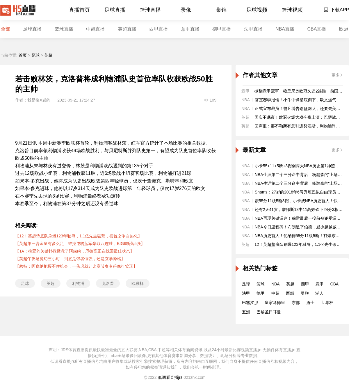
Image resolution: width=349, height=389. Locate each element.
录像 (186, 10)
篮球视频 (292, 10)
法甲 (246, 293)
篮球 (261, 284)
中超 (275, 293)
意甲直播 (190, 28)
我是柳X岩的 (38, 100)
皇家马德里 (275, 302)
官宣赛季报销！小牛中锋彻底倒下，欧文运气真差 (299, 99)
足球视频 (256, 10)
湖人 (319, 293)
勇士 (310, 302)
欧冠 (343, 28)
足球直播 (114, 10)
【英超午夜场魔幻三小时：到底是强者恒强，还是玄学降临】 (70, 258)
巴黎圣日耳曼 (269, 312)
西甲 (305, 284)
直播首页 (79, 10)
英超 (48, 55)
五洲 (246, 312)
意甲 (320, 284)
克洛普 (108, 283)
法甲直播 (253, 28)
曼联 (305, 293)
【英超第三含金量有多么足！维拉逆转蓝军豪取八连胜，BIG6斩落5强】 (80, 243)
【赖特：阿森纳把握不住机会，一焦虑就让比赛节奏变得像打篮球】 (76, 266)
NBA (275, 284)
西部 (290, 293)
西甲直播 (158, 28)
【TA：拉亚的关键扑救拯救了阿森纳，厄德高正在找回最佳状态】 (74, 251)
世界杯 (327, 302)
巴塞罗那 (250, 302)
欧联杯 (137, 283)
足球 (35, 55)
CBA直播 (316, 28)
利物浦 (78, 283)
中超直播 (95, 28)
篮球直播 (150, 10)
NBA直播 (284, 28)
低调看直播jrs (170, 377)
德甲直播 (221, 28)
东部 (296, 302)
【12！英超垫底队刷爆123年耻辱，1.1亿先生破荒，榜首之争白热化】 (78, 236)
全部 (5, 28)
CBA (334, 284)
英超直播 (127, 28)
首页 (23, 55)
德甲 (261, 293)
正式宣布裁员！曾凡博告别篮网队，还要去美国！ (299, 108)
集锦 (221, 10)
